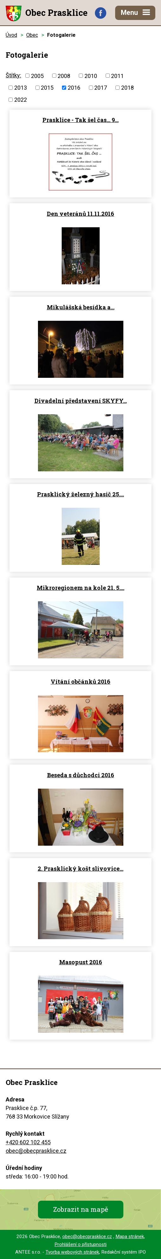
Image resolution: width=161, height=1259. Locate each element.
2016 (74, 87)
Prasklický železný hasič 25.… (80, 494)
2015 (47, 87)
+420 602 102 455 (28, 1142)
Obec (32, 35)
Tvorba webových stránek (72, 1252)
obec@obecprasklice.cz (36, 1150)
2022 (20, 99)
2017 (100, 87)
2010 (90, 75)
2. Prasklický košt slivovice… (80, 868)
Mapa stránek (129, 1236)
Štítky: (13, 75)
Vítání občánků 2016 (80, 681)
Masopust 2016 (80, 962)
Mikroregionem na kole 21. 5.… (80, 587)
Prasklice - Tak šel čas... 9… (80, 120)
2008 (64, 75)
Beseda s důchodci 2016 (80, 775)
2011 (117, 75)
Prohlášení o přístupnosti (80, 1244)
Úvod (11, 35)
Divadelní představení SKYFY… (80, 400)
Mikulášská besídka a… (81, 307)
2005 (37, 75)
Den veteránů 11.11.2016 (80, 213)
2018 (127, 87)
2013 (20, 87)
